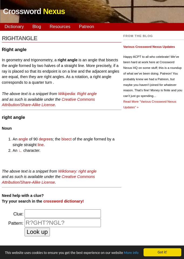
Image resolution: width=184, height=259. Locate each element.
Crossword (34, 11)
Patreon (86, 26)
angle (23, 139)
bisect (67, 139)
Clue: (18, 214)
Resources (60, 26)
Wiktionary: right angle (77, 171)
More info (131, 253)
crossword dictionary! (63, 201)
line (41, 145)
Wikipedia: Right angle (77, 94)
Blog (36, 26)
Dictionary (14, 26)
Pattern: (15, 223)
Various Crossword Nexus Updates (149, 46)
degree (45, 139)
